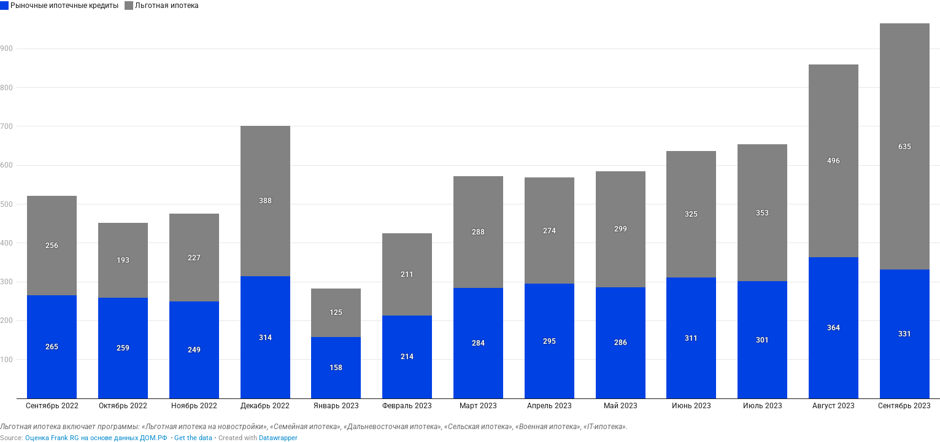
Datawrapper (278, 438)
